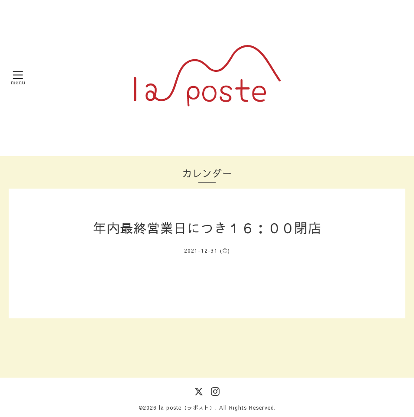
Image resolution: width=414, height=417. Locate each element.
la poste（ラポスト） (187, 407)
